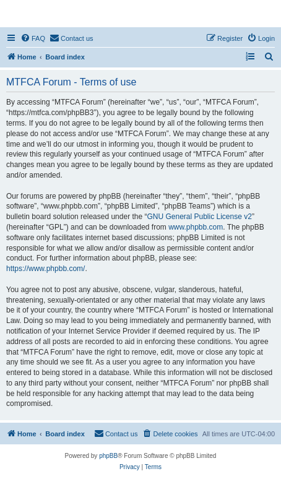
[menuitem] (32, 38)
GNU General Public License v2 (199, 216)
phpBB (108, 455)
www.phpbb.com (195, 227)
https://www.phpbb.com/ (45, 268)
